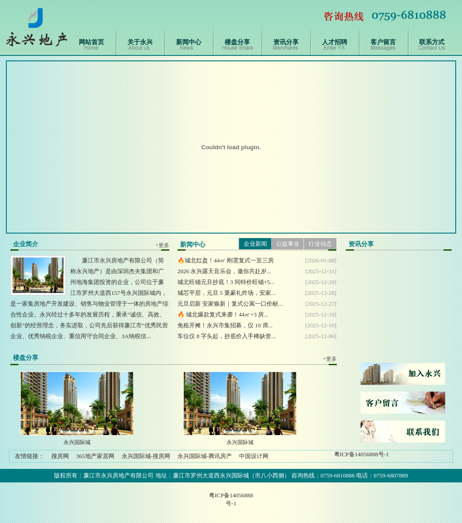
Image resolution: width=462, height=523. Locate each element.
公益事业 (287, 243)
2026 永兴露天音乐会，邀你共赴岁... (224, 271)
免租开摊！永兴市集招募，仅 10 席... (224, 325)
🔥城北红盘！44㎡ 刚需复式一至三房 (225, 260)
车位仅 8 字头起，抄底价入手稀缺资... (226, 336)
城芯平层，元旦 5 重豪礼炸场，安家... (226, 292)
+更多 (162, 245)
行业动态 (320, 243)
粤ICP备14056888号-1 (361, 454)
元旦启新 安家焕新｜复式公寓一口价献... (230, 303)
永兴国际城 (77, 442)
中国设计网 (253, 456)
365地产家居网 (95, 456)
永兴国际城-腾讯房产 (204, 456)
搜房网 (60, 456)
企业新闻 (255, 243)
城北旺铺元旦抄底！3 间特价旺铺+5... (225, 282)
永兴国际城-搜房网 (146, 456)
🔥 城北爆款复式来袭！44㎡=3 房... (222, 314)
